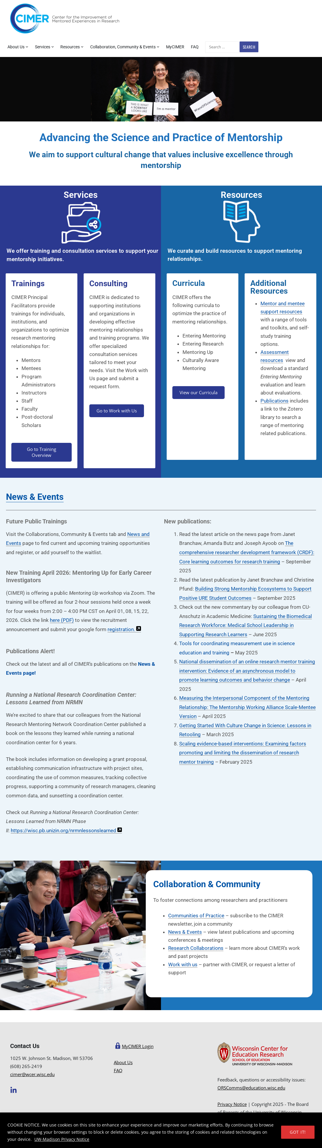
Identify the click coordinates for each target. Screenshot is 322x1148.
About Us (15, 46)
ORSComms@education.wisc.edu (251, 1088)
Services (42, 46)
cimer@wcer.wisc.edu (32, 1074)
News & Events (35, 497)
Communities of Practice (196, 916)
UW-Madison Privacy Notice (61, 1139)
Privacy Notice (232, 1104)
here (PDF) (62, 620)
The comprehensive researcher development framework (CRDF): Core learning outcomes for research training (246, 552)
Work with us (182, 964)
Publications (274, 401)
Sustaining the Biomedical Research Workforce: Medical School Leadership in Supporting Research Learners (245, 625)
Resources (70, 46)
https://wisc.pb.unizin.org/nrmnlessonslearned (64, 830)
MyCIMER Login (138, 1046)
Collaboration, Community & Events (123, 46)
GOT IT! (298, 1132)
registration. (124, 629)
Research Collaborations (195, 948)
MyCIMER (175, 46)
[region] (161, 1130)
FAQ (195, 46)
